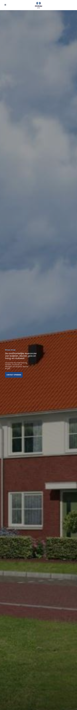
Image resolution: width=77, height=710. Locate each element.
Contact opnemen (14, 375)
